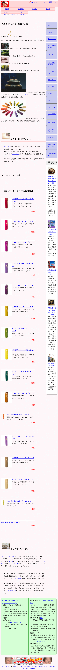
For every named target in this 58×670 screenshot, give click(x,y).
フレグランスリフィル (52, 130)
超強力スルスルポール (52, 363)
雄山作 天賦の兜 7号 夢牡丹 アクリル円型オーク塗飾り (52, 179)
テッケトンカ (52, 39)
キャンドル (15, 154)
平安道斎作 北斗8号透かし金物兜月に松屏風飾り (52, 310)
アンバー (50, 32)
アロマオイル (52, 107)
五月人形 (21, 9)
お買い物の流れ (52, 154)
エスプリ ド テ (51, 55)
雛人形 (7, 9)
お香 (21, 12)
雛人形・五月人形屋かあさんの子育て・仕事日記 (29, 666)
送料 (41, 618)
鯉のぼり (34, 9)
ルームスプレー (52, 114)
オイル (11, 561)
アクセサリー (52, 80)
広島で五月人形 (11, 590)
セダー (50, 25)
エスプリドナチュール (52, 46)
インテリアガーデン (52, 72)
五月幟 (48, 9)
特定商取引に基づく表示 (52, 145)
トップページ (4, 14)
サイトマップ (6, 666)
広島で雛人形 (17, 578)
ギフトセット (52, 86)
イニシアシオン (21, 14)
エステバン (7, 12)
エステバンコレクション (8, 556)
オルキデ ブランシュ (51, 63)
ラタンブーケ (52, 122)
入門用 (50, 93)
